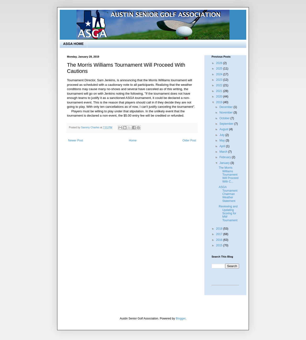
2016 (219, 240)
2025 (219, 68)
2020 (219, 96)
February (225, 157)
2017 (219, 234)
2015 (219, 245)
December (226, 107)
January (224, 163)
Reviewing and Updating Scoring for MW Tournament (228, 213)
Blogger (181, 318)
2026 (219, 63)
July (222, 135)
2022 (219, 85)
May (222, 140)
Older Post (189, 140)
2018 (219, 228)
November (226, 112)
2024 (219, 74)
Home (133, 140)
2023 (219, 79)
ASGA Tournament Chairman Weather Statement (228, 194)
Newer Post (75, 140)
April (222, 146)
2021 (219, 91)
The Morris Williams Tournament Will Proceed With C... (228, 174)
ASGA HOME (73, 44)
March (223, 151)
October (224, 118)
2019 (219, 102)
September (226, 123)
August (224, 129)
